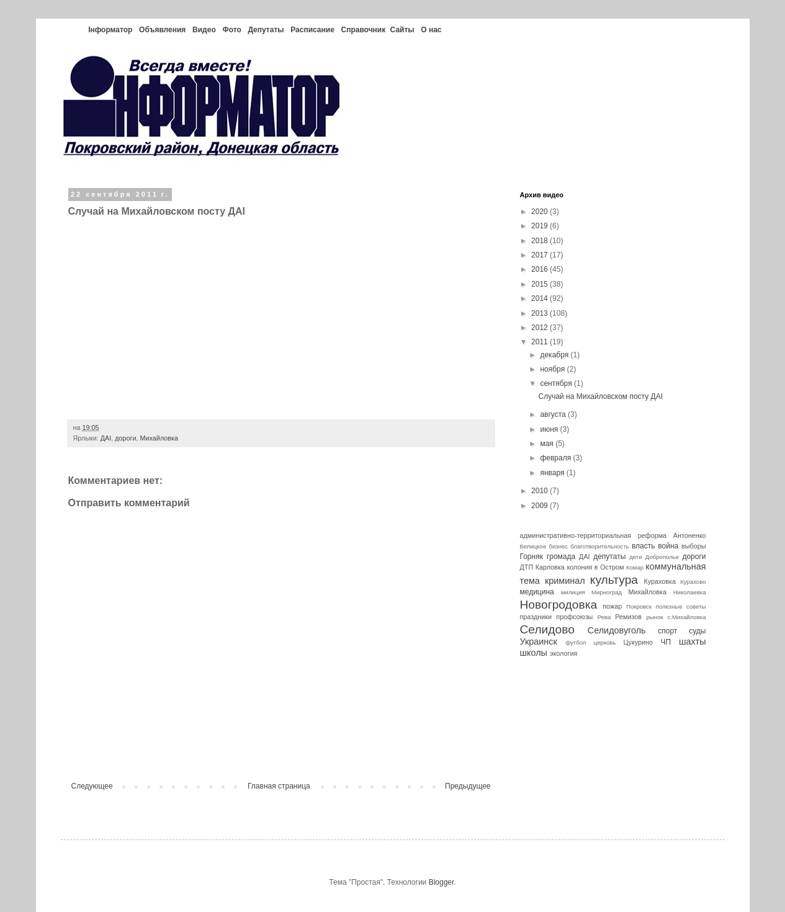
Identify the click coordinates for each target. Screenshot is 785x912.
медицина (537, 592)
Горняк (531, 556)
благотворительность (599, 546)
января (553, 472)
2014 (540, 298)
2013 (540, 313)
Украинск (538, 641)
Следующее (92, 786)
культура (614, 579)
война (668, 546)
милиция (573, 592)
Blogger (441, 882)
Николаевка (689, 592)
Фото (231, 29)
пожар (612, 606)
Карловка (550, 567)
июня (550, 429)
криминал (565, 581)
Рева (604, 617)
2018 (540, 240)
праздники (536, 616)
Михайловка (159, 438)
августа (554, 414)
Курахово (693, 581)
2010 (540, 490)
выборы (693, 546)
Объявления (162, 29)
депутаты (609, 556)
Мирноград (606, 592)
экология (563, 653)
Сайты (402, 29)
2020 (540, 211)
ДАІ (106, 438)
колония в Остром (595, 567)
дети (635, 556)
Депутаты (266, 29)
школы (533, 653)
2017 (540, 255)
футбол (575, 642)
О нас (431, 29)
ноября (553, 369)
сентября (557, 383)
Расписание (312, 29)
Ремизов (628, 616)
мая (547, 443)
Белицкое (533, 546)
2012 (540, 327)
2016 (540, 269)
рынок (654, 617)
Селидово (547, 629)
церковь (605, 642)
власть (643, 546)
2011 (540, 342)
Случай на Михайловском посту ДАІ (600, 396)
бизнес (558, 546)
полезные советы (681, 606)
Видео (204, 29)
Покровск (639, 606)
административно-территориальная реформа (593, 535)
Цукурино (638, 642)
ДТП (527, 567)
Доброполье (662, 556)
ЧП (666, 642)
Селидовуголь (617, 630)
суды (697, 631)
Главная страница (279, 786)
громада (561, 556)
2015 (540, 284)
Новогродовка (559, 604)
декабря (555, 355)
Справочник (363, 29)
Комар (635, 567)
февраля (556, 458)
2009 (540, 505)
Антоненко (689, 535)
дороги (125, 438)
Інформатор (110, 29)
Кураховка (660, 581)
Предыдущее (467, 786)
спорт (667, 631)
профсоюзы (574, 616)
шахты (692, 641)
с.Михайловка (686, 617)
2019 (540, 225)
